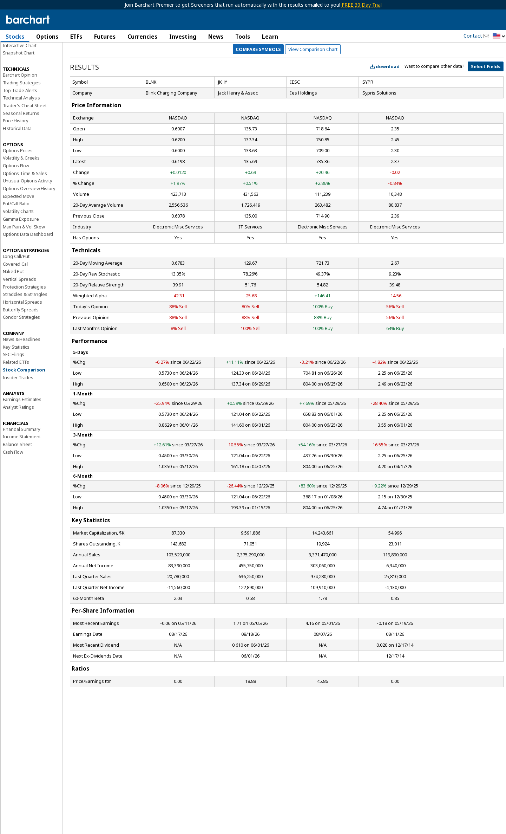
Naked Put (13, 311)
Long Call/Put (16, 296)
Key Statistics (16, 386)
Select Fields (485, 106)
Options (47, 36)
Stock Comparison (24, 409)
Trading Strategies (22, 122)
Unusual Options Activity (27, 220)
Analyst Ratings (18, 447)
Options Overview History (29, 228)
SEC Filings (14, 394)
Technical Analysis (21, 137)
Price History (15, 160)
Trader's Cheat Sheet (25, 145)
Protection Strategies (24, 326)
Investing (182, 36)
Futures (105, 36)
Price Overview (18, 55)
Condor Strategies (21, 357)
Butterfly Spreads (21, 349)
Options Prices (18, 190)
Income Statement (22, 476)
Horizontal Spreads (22, 341)
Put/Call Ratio (16, 243)
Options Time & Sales (25, 212)
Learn (270, 36)
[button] (499, 36)
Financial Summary (22, 468)
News (215, 36)
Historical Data (17, 168)
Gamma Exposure (21, 258)
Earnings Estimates (22, 439)
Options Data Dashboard (28, 274)
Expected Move (18, 235)
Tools (242, 36)
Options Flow (16, 205)
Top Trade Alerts (20, 130)
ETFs (76, 36)
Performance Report (24, 63)
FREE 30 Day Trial (362, 4)
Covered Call (16, 303)
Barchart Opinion (20, 114)
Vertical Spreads (19, 319)
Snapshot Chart (18, 92)
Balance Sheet (17, 484)
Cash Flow (13, 491)
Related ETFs (16, 402)
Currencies (142, 36)
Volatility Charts (18, 251)
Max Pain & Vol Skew (24, 266)
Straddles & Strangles (25, 334)
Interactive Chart (20, 85)
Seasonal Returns (21, 152)
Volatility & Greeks (21, 197)
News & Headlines (21, 379)
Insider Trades (18, 417)
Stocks (15, 36)
